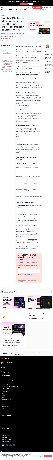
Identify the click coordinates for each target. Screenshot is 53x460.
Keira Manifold (6, 38)
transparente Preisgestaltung (22, 144)
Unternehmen (6, 375)
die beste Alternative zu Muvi (28, 246)
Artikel (3, 15)
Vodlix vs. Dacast (5, 433)
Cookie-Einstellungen (38, 456)
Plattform (5, 402)
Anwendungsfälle (5, 412)
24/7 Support (5, 426)
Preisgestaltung (5, 406)
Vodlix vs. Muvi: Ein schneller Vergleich (6, 67)
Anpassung (4, 419)
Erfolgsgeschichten (6, 410)
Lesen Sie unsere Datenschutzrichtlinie (20, 457)
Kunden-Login (5, 424)
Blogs (3, 393)
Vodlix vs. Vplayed (5, 441)
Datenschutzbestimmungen (8, 380)
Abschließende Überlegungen (7, 71)
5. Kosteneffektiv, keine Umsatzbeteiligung (7, 64)
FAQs (3, 397)
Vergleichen (5, 428)
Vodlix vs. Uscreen (5, 435)
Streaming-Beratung (6, 417)
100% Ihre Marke (34, 81)
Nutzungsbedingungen (32, 280)
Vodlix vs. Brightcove (6, 439)
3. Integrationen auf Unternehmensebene (6, 58)
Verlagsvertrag (5, 384)
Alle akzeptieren (48, 456)
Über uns (4, 378)
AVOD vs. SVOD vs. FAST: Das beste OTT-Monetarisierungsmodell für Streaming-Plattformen (39, 313)
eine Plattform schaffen (25, 66)
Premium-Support (5, 422)
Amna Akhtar (34, 318)
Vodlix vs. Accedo (5, 437)
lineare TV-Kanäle (37, 100)
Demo (28, 7)
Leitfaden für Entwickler (7, 399)
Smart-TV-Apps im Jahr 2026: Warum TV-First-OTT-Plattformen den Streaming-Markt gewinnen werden (12, 340)
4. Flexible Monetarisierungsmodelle (7, 61)
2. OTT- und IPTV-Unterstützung (6, 55)
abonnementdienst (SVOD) (30, 128)
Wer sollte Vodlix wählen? (6, 69)
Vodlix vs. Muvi (5, 431)
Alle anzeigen (47, 291)
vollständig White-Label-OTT (22, 59)
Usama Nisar (7, 316)
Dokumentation (5, 391)
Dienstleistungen (7, 415)
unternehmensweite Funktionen (23, 231)
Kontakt (30, 3)
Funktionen (4, 408)
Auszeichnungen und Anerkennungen (10, 386)
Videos (3, 395)
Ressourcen (5, 388)
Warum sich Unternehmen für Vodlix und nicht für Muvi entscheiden (7, 49)
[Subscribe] (39, 271)
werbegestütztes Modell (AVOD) (23, 129)
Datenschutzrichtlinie (22, 280)
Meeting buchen (24, 3)
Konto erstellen (37, 7)
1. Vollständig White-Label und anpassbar (6, 52)
